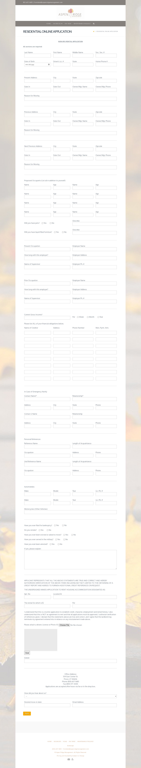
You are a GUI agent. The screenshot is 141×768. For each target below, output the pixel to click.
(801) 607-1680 (57, 749)
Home (49, 741)
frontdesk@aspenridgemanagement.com (48, 2)
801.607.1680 (28, 2)
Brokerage (70, 745)
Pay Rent (72, 741)
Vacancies (57, 741)
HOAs (65, 741)
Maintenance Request (85, 741)
